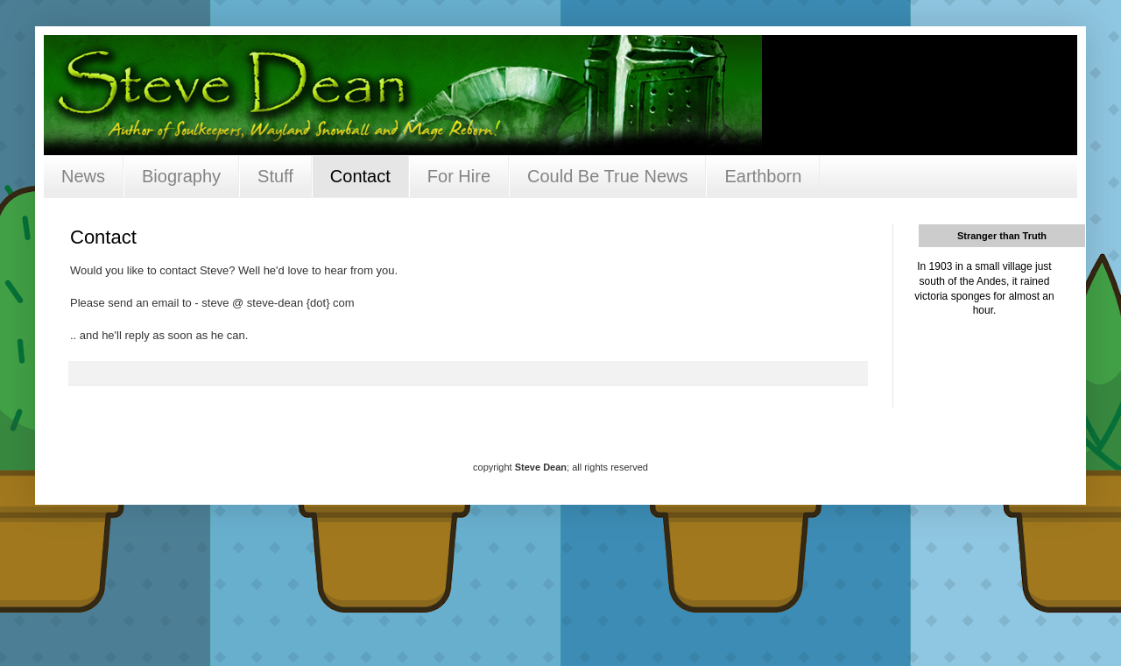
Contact (360, 176)
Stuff (275, 176)
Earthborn (762, 176)
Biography (181, 176)
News (83, 176)
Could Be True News (607, 176)
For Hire (458, 176)
